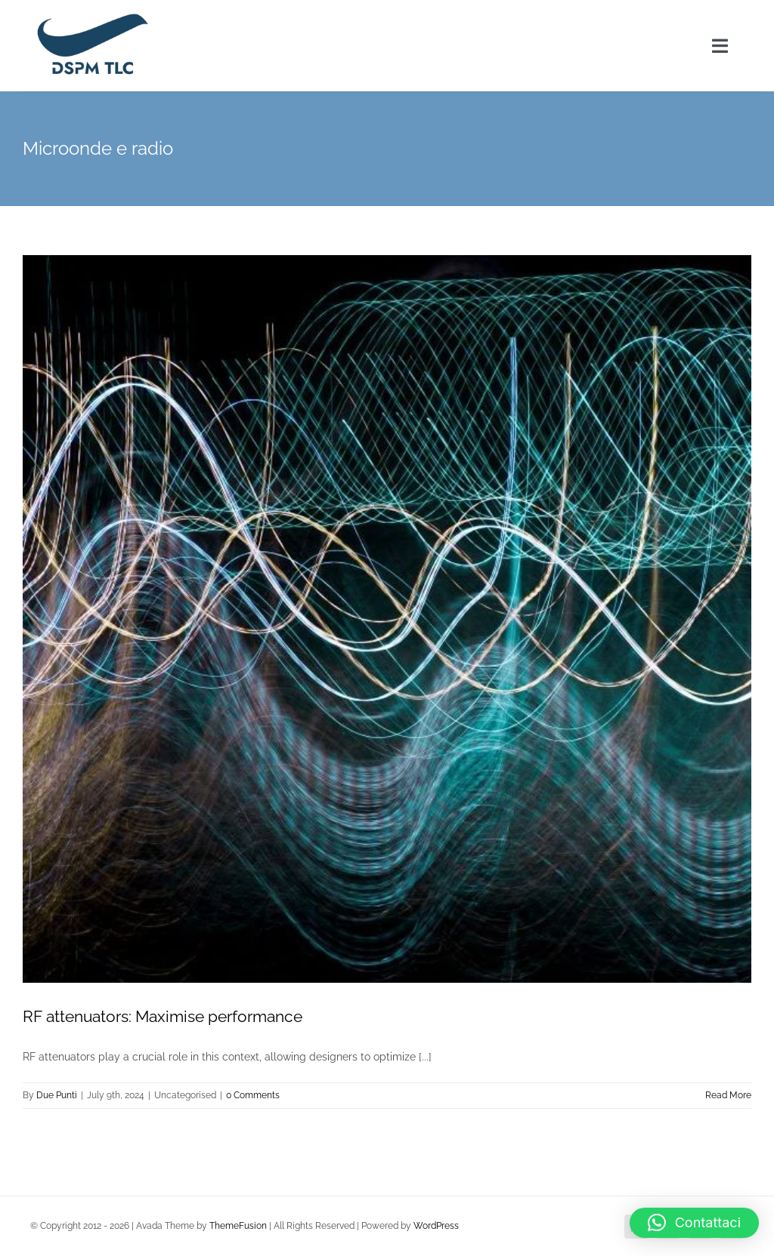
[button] (694, 1223)
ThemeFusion (238, 1226)
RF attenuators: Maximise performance (162, 1016)
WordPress (436, 1226)
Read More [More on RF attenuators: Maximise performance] (728, 1095)
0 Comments (253, 1095)
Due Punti (56, 1095)
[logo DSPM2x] (91, 17)
